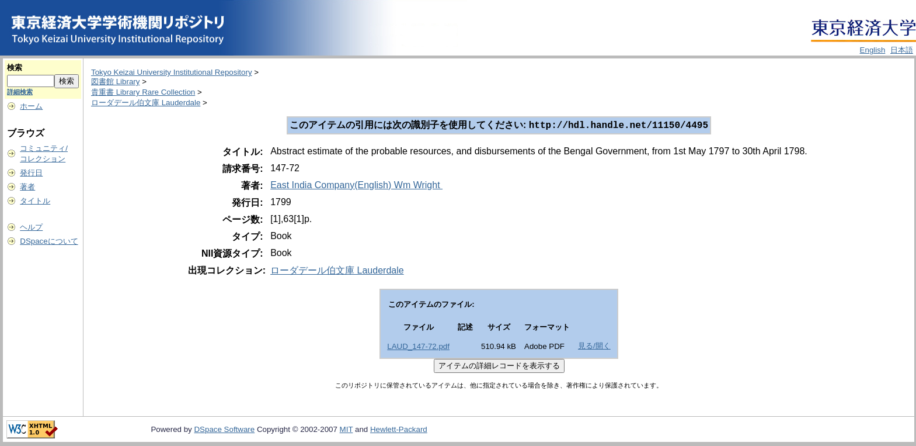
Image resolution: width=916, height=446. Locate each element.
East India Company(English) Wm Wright (356, 186)
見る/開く (594, 347)
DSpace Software (224, 430)
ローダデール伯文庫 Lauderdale (145, 102)
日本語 (901, 50)
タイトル (35, 200)
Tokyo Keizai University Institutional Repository (171, 72)
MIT (346, 430)
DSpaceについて (49, 241)
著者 (27, 186)
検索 (14, 67)
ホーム (31, 106)
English (873, 50)
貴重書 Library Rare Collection (143, 92)
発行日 (31, 172)
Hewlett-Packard (398, 430)
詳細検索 (20, 91)
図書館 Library (115, 81)
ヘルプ (31, 227)
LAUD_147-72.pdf (418, 347)
